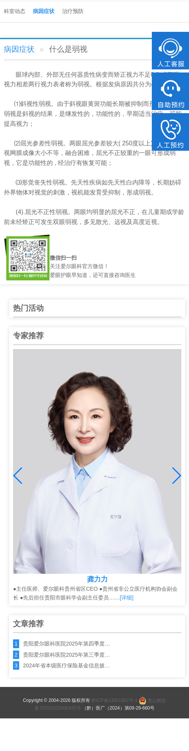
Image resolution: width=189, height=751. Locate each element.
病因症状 (43, 11)
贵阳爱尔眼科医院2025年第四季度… (66, 644)
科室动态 (14, 11)
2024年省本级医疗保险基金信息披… (66, 665)
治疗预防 (73, 11)
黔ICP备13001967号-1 (115, 700)
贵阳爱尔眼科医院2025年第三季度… (66, 655)
